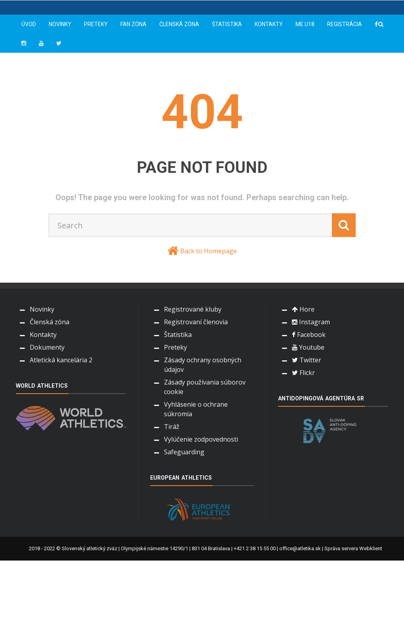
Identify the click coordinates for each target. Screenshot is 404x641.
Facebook (309, 334)
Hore (303, 309)
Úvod (28, 24)
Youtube (308, 347)
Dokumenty (47, 347)
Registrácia (344, 24)
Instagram (311, 322)
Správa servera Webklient (353, 548)
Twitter (306, 360)
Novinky (60, 24)
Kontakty (269, 24)
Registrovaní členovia (196, 322)
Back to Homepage (208, 251)
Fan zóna (133, 24)
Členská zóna (179, 24)
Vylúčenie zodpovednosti (201, 439)
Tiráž (171, 426)
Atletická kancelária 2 (61, 360)
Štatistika (227, 24)
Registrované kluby (192, 309)
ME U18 (304, 24)
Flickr (303, 372)
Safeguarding (184, 452)
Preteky (96, 24)
